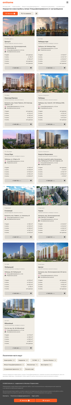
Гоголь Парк (19, 154)
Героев (52, 211)
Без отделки (46, 364)
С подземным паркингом (13, 369)
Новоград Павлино (19, 98)
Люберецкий (19, 267)
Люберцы (52, 98)
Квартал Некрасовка (52, 154)
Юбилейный (19, 323)
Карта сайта (35, 396)
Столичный (19, 211)
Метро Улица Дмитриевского (14, 364)
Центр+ (52, 267)
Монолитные (32, 364)
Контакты (6, 396)
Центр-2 (19, 42)
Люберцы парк (52, 42)
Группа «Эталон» (50, 360)
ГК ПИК (35, 360)
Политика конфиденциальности (20, 396)
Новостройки (9, 360)
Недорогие (23, 360)
